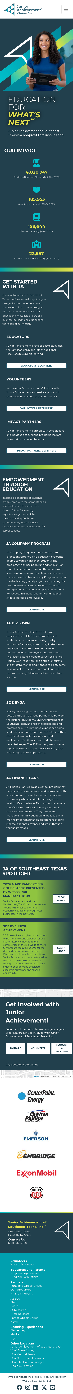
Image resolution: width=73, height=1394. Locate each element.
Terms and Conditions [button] (19, 1376)
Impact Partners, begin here (36, 450)
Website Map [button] (29, 1381)
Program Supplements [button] (25, 1273)
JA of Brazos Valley (22, 1350)
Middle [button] (14, 1334)
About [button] (15, 1298)
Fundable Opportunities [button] (26, 1285)
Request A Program (61, 1048)
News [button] (14, 1321)
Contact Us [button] (16, 1239)
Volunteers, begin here (36, 408)
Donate (15, 1048)
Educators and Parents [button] (27, 1269)
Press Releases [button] (19, 1313)
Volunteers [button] (18, 1261)
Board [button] (14, 1306)
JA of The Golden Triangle (27, 1362)
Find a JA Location (21, 1365)
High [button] (13, 1338)
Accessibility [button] (58, 1376)
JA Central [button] (45, 1381)
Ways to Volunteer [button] (22, 1264)
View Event (61, 899)
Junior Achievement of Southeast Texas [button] (36, 1346)
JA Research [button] (18, 1310)
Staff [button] (13, 1302)
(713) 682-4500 (17, 1243)
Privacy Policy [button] (41, 1376)
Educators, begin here (36, 365)
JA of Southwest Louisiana (27, 1358)
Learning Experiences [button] (26, 1326)
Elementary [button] (18, 1330)
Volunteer (38, 1048)
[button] (20, 1387)
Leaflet (37, 1076)
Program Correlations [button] (24, 1277)
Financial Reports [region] (21, 1293)
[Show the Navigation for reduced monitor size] (65, 9)
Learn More (37, 609)
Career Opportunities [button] (24, 1317)
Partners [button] (16, 1282)
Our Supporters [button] (20, 1289)
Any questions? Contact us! (22, 1064)
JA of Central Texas (22, 1354)
